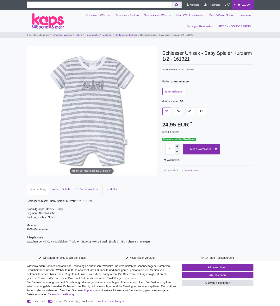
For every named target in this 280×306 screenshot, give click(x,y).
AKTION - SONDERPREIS (234, 26)
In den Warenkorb (203, 149)
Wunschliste (172, 160)
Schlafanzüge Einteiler (126, 35)
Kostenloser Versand (142, 257)
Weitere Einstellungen (111, 301)
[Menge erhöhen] (177, 146)
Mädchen (107, 35)
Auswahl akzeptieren (217, 282)
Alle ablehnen (217, 275)
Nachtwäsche (92, 35)
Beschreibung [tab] (38, 189)
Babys (78, 35)
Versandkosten (192, 170)
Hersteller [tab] (111, 189)
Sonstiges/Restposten (200, 26)
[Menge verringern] (177, 151)
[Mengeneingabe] (170, 149)
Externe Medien (63, 301)
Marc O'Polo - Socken (222, 15)
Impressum (91, 290)
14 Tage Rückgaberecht (219, 257)
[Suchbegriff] (99, 5)
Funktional (88, 301)
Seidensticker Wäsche (157, 15)
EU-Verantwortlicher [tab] (88, 189)
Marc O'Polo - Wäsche (189, 15)
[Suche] (176, 5)
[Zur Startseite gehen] (38, 35)
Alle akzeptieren (217, 267)
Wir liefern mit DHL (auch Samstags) (65, 257)
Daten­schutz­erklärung (60, 294)
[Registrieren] (212, 5)
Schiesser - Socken (127, 15)
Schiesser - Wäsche (98, 15)
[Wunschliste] (227, 5)
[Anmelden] (193, 5)
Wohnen (246, 15)
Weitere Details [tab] (61, 189)
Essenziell (39, 301)
